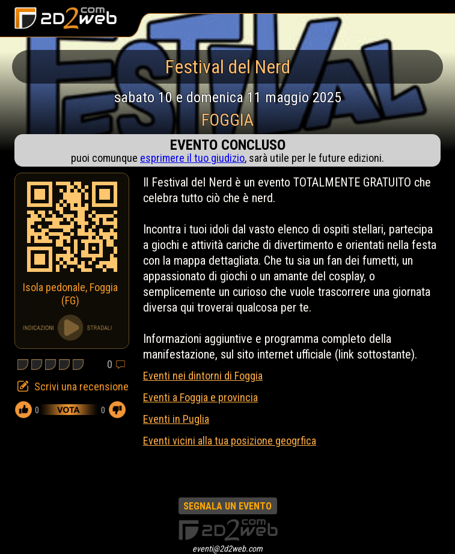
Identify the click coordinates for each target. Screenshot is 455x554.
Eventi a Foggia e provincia (200, 397)
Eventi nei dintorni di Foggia (203, 375)
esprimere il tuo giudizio (192, 158)
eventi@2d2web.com (227, 548)
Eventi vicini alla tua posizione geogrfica (229, 440)
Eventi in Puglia (176, 419)
